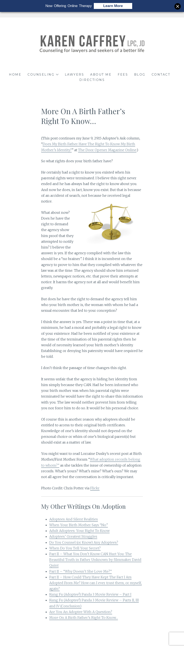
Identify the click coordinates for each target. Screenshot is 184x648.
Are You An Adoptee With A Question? (80, 612)
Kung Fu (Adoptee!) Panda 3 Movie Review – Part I (90, 594)
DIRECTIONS (92, 80)
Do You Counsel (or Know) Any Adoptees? (83, 542)
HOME (15, 74)
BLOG (139, 74)
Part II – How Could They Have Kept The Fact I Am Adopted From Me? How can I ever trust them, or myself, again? (95, 583)
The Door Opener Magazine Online (107, 150)
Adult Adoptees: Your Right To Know (79, 531)
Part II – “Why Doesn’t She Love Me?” (80, 571)
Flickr (95, 488)
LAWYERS (74, 74)
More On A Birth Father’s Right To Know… (83, 617)
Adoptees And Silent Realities (73, 519)
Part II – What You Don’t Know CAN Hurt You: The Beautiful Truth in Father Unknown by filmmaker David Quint (95, 560)
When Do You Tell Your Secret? (75, 548)
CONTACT (161, 74)
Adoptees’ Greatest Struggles (73, 536)
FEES (123, 74)
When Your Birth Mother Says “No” (78, 525)
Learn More (113, 6)
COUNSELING (41, 74)
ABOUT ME (101, 74)
